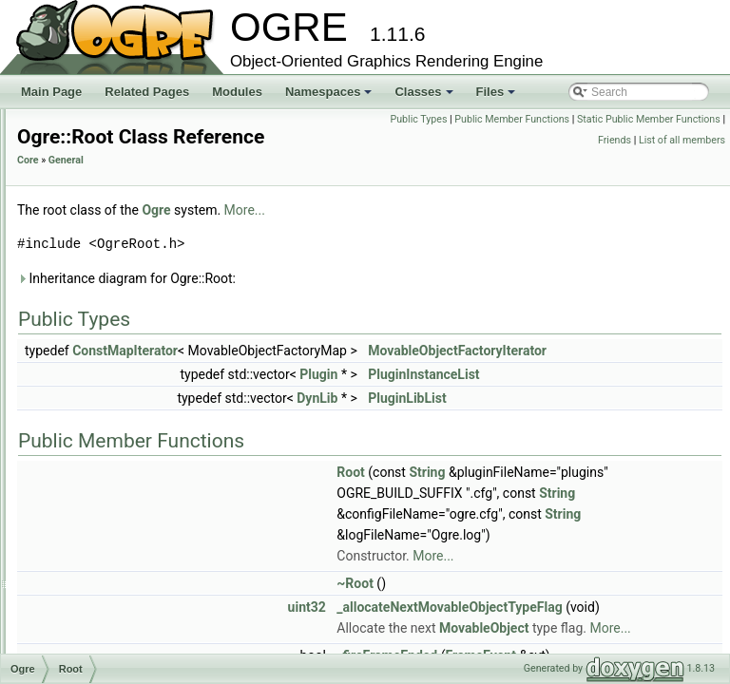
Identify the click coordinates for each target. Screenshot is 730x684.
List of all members (682, 161)
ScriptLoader (110, 558)
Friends (703, 140)
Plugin (556, 400)
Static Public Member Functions (608, 140)
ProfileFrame (111, 203)
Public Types (569, 119)
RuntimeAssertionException (148, 412)
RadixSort (103, 328)
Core (266, 186)
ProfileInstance (115, 245)
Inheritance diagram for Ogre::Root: (364, 305)
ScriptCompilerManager (138, 537)
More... (482, 236)
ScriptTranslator (118, 579)
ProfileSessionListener (134, 287)
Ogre (393, 236)
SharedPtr (103, 642)
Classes (424, 97)
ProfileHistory (111, 224)
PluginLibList (644, 424)
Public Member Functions (662, 119)
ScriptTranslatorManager (140, 600)
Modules (237, 92)
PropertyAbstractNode (134, 307)
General (303, 186)
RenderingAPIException (138, 349)
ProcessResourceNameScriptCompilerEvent (190, 161)
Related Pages (147, 92)
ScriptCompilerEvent (130, 496)
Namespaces (330, 97)
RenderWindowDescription (145, 370)
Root (90, 391)
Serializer (101, 621)
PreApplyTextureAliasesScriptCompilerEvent (190, 119)
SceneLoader (111, 454)
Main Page (51, 92)
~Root (592, 630)
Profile (94, 182)
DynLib (554, 424)
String (664, 498)
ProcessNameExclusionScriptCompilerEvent (190, 140)
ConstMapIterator (362, 377)
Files (497, 97)
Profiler (96, 266)
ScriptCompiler (115, 475)
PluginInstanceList (661, 400)
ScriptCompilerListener (135, 516)
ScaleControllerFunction (139, 433)
